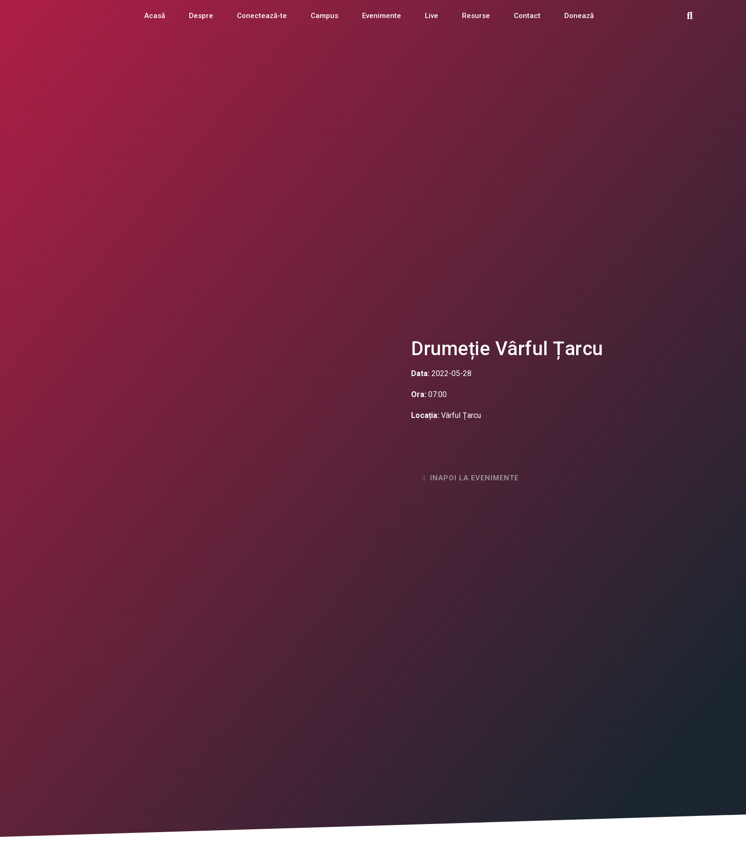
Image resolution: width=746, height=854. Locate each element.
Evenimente (381, 15)
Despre (201, 15)
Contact (527, 15)
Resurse (476, 15)
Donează (579, 15)
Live (431, 15)
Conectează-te (262, 15)
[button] (689, 15)
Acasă (154, 15)
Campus (324, 15)
